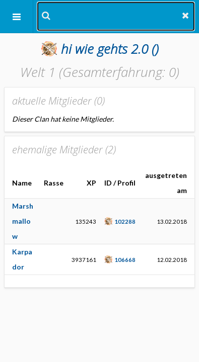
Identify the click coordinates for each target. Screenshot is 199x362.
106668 (125, 259)
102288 (125, 221)
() (110, 49)
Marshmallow (22, 221)
